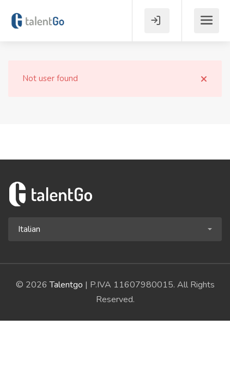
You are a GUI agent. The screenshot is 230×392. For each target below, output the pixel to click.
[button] (115, 229)
